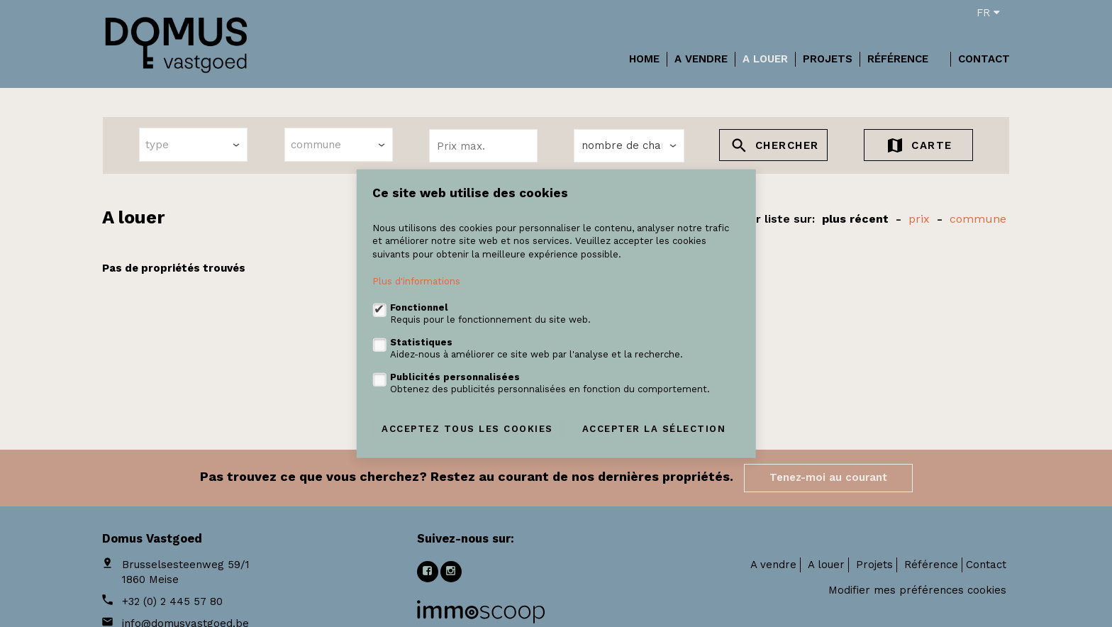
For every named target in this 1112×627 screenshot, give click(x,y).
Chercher (773, 147)
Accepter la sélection (654, 428)
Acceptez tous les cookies (467, 428)
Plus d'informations (416, 281)
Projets (827, 58)
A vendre (701, 58)
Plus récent (855, 219)
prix (919, 219)
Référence (897, 58)
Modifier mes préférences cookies (917, 590)
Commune (978, 219)
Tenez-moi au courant (828, 477)
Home (644, 58)
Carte (918, 147)
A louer (765, 58)
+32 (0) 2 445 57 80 (172, 601)
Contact (984, 58)
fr (988, 12)
